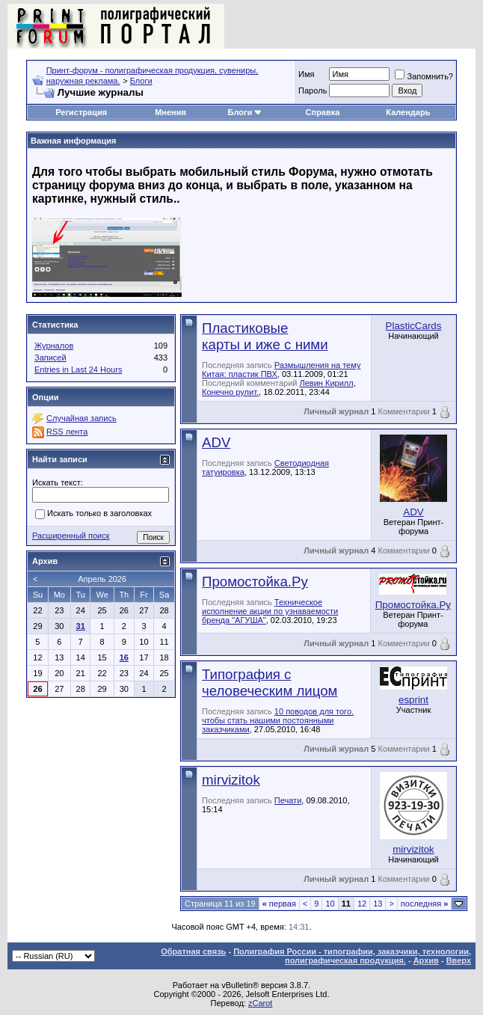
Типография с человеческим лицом (269, 682)
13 (377, 903)
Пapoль (312, 90)
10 (329, 903)
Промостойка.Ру (255, 581)
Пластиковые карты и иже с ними (265, 336)
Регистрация (81, 112)
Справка (323, 112)
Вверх (458, 960)
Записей (50, 357)
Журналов (53, 345)
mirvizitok (231, 780)
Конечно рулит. (230, 391)
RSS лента (66, 431)
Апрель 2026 (102, 578)
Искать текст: (57, 482)
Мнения (170, 112)
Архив (426, 960)
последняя (424, 903)
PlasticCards (414, 325)
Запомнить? (424, 76)
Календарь (408, 112)
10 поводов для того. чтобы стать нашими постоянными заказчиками (278, 720)
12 (361, 903)
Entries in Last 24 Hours (78, 369)
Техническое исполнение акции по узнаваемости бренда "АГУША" (270, 611)
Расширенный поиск (71, 535)
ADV (216, 442)
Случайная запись (81, 418)
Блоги (141, 80)
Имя (306, 74)
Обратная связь (193, 951)
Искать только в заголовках (93, 514)
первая (279, 903)
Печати (287, 800)
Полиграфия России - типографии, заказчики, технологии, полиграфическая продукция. (352, 956)
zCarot (260, 1003)
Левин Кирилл (327, 382)
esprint (413, 699)
